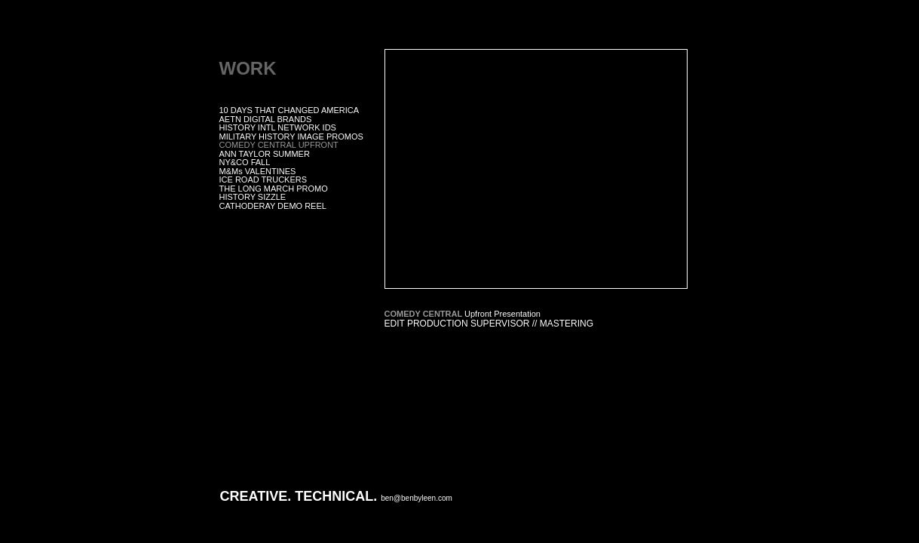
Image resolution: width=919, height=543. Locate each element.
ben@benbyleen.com (416, 498)
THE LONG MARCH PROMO (273, 188)
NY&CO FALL (245, 162)
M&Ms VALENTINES (257, 171)
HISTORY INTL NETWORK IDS (277, 127)
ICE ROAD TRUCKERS (263, 179)
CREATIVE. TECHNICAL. (299, 496)
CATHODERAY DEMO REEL (272, 205)
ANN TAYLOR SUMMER (264, 153)
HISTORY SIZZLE (252, 196)
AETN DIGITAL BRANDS (265, 119)
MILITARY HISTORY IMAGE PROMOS (291, 136)
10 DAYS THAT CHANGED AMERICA (289, 110)
